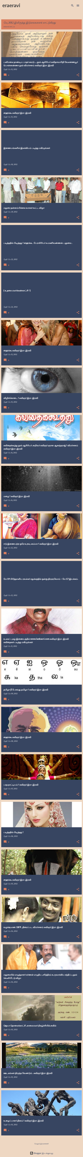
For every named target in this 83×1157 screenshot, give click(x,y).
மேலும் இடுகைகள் (41, 1144)
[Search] (72, 5)
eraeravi (11, 5)
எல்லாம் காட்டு (9, 27)
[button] (78, 75)
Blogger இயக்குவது (41, 1153)
